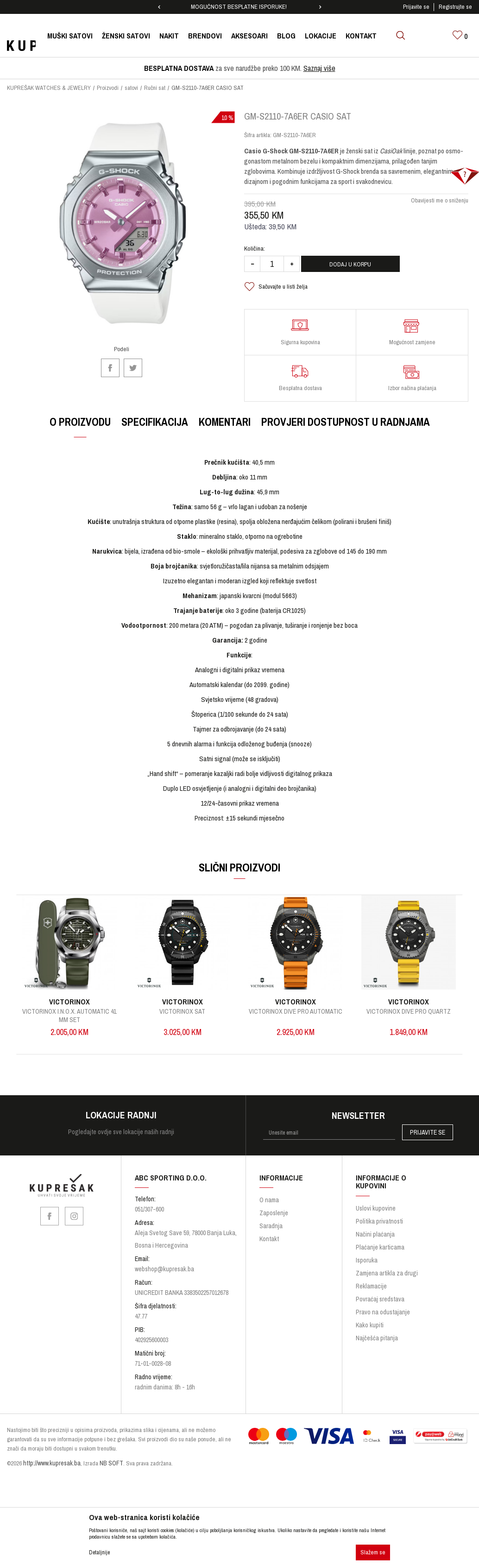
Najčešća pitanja (377, 1345)
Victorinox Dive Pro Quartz (409, 1017)
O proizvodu (79, 428)
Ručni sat (154, 88)
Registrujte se (455, 7)
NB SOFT (111, 1470)
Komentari (224, 428)
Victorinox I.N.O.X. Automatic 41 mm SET (70, 1021)
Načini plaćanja (375, 1241)
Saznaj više (319, 68)
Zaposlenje (273, 1220)
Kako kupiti (370, 1332)
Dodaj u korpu (362, 270)
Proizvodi (108, 88)
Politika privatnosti (379, 1228)
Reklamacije (371, 1293)
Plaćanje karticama (380, 1254)
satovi (131, 88)
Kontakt (269, 1246)
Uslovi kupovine (376, 1215)
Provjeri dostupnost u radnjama (345, 428)
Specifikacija (154, 428)
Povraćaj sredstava (380, 1306)
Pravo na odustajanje (383, 1319)
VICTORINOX (70, 1008)
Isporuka (367, 1267)
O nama (269, 1207)
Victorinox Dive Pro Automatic (296, 1017)
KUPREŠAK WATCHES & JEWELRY (49, 88)
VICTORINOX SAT (183, 1017)
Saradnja (271, 1233)
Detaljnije (99, 1552)
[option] (239, 7)
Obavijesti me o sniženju (438, 206)
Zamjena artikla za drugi (387, 1280)
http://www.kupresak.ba (52, 1470)
